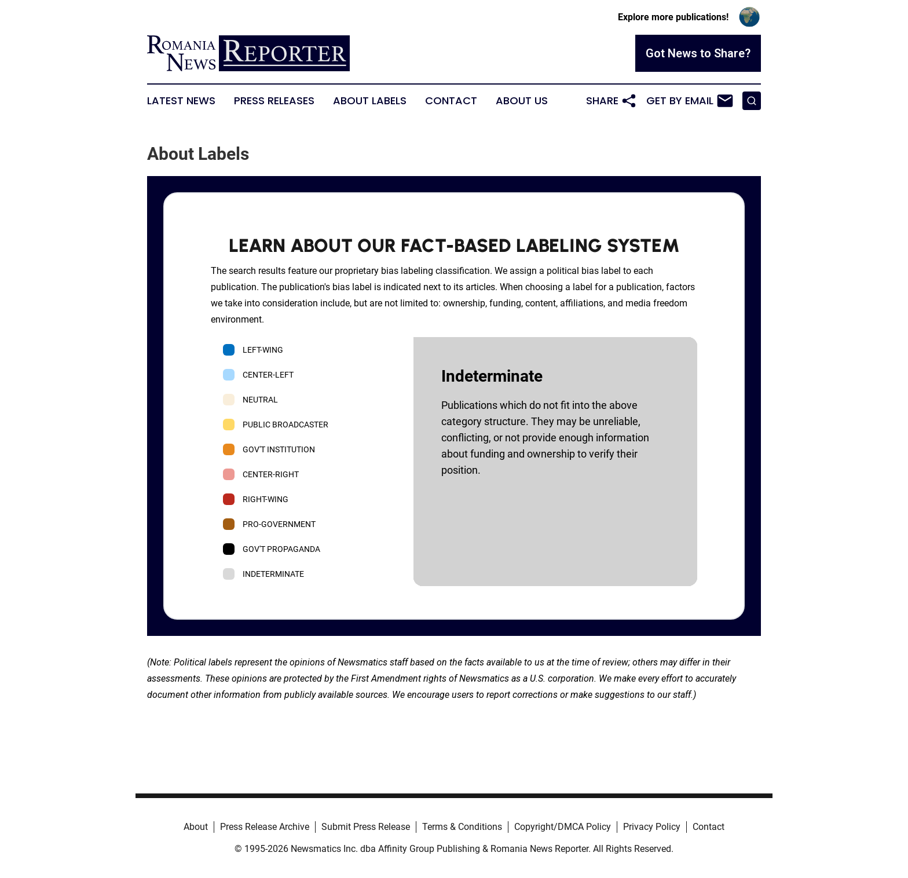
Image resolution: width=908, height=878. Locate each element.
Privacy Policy (651, 826)
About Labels (370, 100)
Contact (451, 100)
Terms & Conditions (462, 826)
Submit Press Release (365, 826)
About (196, 826)
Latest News (181, 100)
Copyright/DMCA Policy (562, 826)
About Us (522, 100)
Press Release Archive (264, 826)
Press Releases (274, 100)
